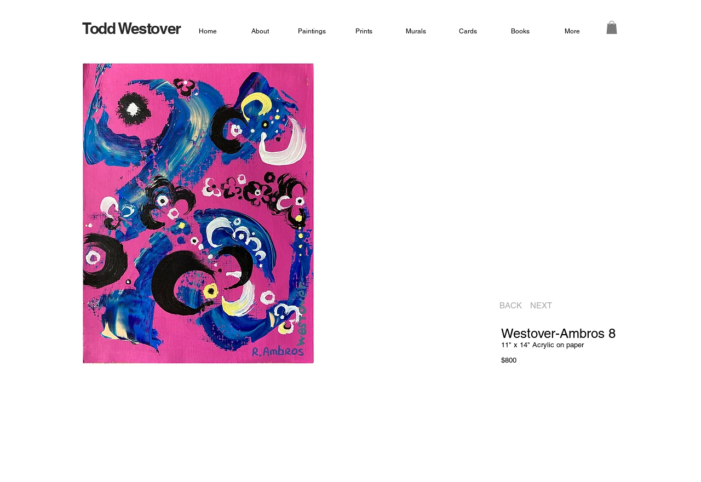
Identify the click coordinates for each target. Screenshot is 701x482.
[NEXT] (544, 305)
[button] (611, 27)
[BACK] (507, 305)
